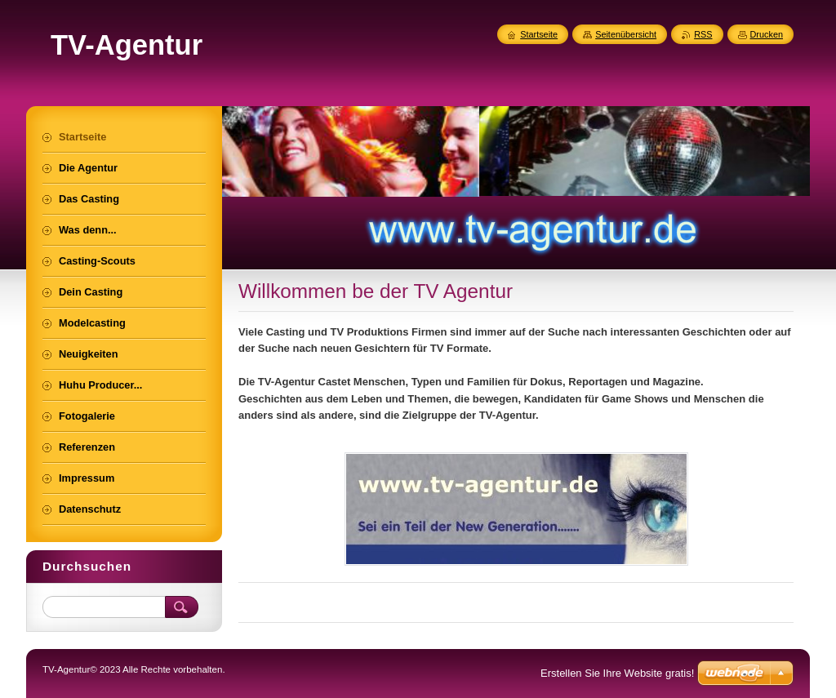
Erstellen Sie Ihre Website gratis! (617, 673)
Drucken (767, 34)
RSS (703, 34)
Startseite (539, 34)
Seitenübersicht (625, 34)
